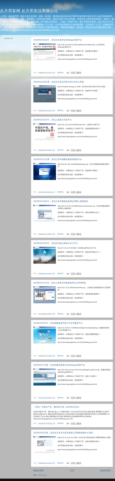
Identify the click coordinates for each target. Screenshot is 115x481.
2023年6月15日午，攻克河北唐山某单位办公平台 (55, 243)
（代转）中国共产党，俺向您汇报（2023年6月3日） (57, 407)
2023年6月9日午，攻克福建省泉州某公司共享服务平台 (58, 323)
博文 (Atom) (42, 475)
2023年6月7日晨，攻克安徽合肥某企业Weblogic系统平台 (59, 365)
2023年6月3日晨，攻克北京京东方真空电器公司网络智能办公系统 (63, 433)
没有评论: (60, 72)
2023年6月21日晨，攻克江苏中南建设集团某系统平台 (57, 159)
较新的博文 (38, 470)
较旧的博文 (105, 470)
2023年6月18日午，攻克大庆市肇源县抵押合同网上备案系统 (60, 201)
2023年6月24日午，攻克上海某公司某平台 (52, 120)
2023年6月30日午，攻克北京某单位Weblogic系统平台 (57, 40)
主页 (72, 470)
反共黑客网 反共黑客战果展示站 (29, 10)
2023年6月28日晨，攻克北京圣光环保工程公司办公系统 (58, 82)
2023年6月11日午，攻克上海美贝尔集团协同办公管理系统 (59, 283)
